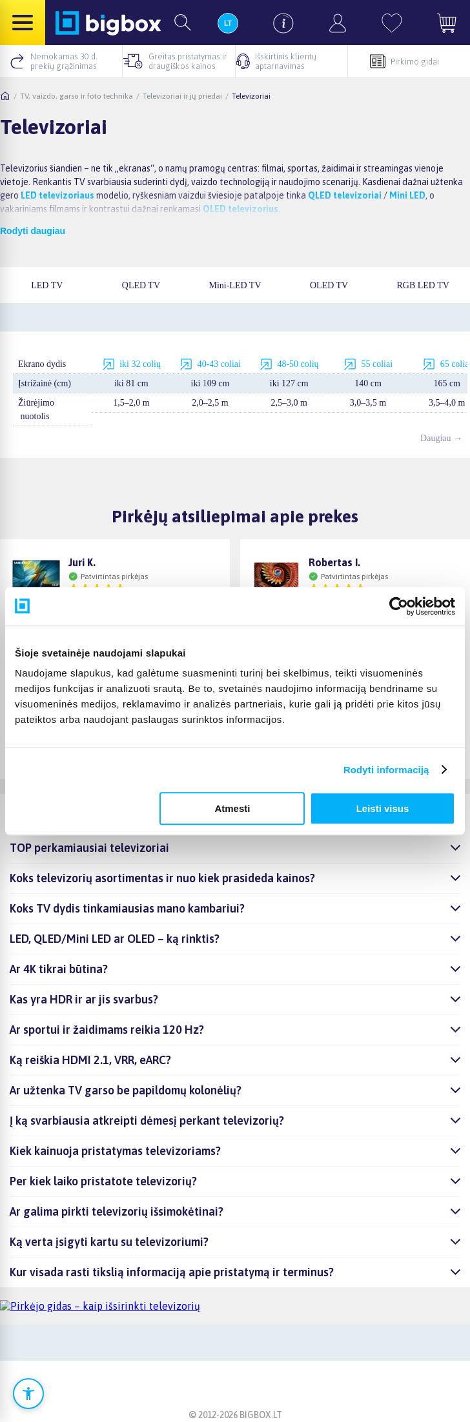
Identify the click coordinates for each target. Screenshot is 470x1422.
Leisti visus (382, 808)
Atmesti (232, 808)
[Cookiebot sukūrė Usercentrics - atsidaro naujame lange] (398, 606)
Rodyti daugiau (32, 231)
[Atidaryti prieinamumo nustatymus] (28, 1393)
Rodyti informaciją (386, 769)
